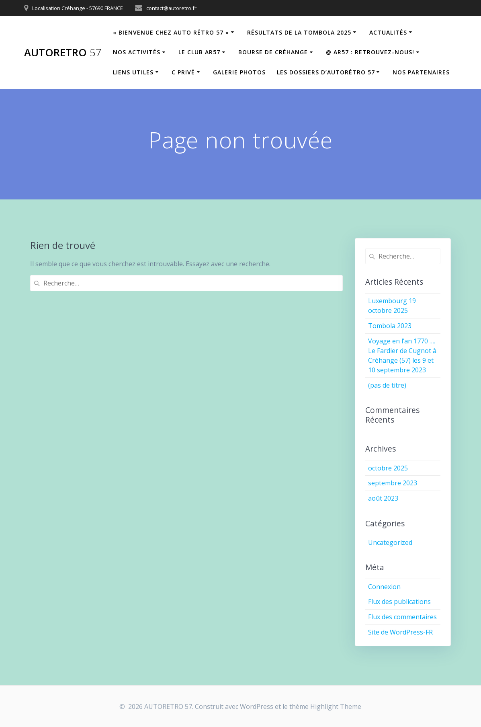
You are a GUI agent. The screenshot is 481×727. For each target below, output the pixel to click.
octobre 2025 (388, 468)
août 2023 (383, 498)
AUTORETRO (63, 52)
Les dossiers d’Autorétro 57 (326, 72)
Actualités (388, 32)
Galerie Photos (239, 72)
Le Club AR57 (199, 52)
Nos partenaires (421, 72)
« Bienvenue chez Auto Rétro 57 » (171, 32)
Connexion (384, 586)
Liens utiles (133, 72)
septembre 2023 (392, 483)
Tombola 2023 (389, 325)
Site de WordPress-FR (400, 632)
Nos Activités (136, 52)
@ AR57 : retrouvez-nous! (370, 52)
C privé (183, 72)
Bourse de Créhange (273, 52)
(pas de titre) (387, 385)
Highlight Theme (335, 706)
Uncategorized (390, 542)
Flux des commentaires (402, 616)
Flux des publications (399, 601)
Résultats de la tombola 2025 (299, 32)
